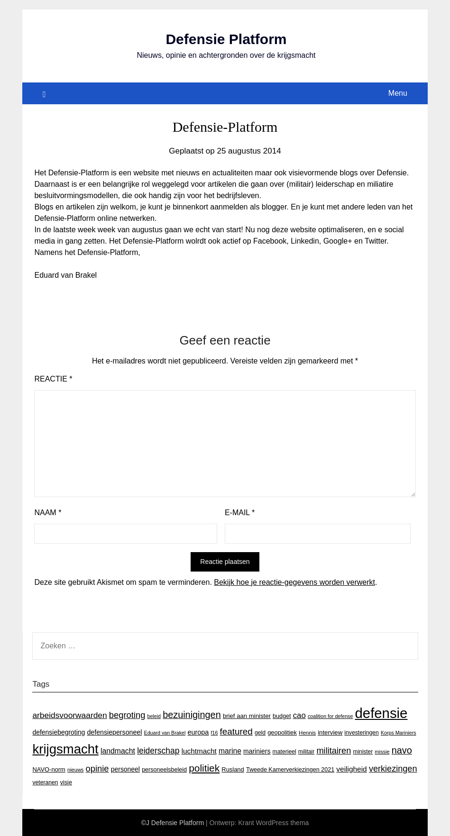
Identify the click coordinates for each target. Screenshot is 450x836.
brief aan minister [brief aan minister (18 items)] (247, 715)
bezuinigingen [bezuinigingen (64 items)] (192, 714)
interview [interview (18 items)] (330, 732)
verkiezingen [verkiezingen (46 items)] (393, 768)
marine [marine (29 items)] (230, 751)
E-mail (240, 513)
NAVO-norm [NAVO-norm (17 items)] (48, 769)
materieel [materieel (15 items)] (284, 751)
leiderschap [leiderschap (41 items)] (158, 750)
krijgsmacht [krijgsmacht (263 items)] (65, 749)
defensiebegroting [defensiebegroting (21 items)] (58, 732)
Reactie (53, 379)
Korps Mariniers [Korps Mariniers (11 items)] (398, 733)
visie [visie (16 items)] (66, 782)
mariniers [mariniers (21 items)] (256, 751)
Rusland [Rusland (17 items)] (232, 769)
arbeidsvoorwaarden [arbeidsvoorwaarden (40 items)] (69, 715)
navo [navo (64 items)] (402, 750)
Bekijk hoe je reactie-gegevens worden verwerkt (294, 582)
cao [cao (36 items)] (299, 715)
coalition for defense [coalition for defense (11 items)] (330, 716)
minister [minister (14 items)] (363, 751)
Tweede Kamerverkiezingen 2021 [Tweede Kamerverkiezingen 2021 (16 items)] (290, 769)
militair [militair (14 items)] (306, 751)
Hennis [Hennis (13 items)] (307, 733)
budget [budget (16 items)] (282, 716)
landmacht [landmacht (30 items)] (118, 751)
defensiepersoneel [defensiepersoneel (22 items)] (114, 732)
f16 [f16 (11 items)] (214, 733)
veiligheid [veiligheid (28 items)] (351, 769)
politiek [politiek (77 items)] (204, 768)
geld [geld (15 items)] (260, 732)
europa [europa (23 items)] (198, 732)
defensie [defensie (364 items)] (381, 713)
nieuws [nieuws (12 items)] (75, 769)
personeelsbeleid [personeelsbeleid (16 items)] (164, 769)
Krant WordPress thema (273, 823)
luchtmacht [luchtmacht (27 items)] (199, 751)
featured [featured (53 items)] (236, 731)
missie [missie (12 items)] (382, 751)
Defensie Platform (225, 39)
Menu (397, 93)
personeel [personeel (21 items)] (125, 769)
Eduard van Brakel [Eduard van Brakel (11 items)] (165, 733)
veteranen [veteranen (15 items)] (45, 782)
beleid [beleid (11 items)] (154, 716)
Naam (47, 513)
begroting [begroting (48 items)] (127, 715)
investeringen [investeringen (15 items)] (361, 732)
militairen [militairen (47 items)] (333, 750)
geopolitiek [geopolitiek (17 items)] (282, 732)
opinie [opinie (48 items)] (97, 768)
